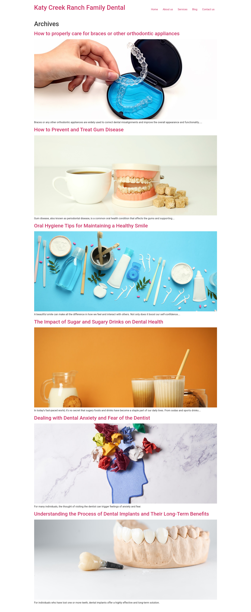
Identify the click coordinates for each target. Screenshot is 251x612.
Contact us (208, 9)
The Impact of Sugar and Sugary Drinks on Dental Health (98, 322)
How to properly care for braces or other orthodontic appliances (107, 33)
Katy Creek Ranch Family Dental (79, 7)
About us (168, 9)
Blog (194, 9)
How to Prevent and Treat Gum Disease (79, 130)
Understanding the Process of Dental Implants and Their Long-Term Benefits (121, 514)
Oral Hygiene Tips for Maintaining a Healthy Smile (91, 226)
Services (182, 9)
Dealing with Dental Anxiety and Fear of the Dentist (92, 418)
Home (154, 9)
